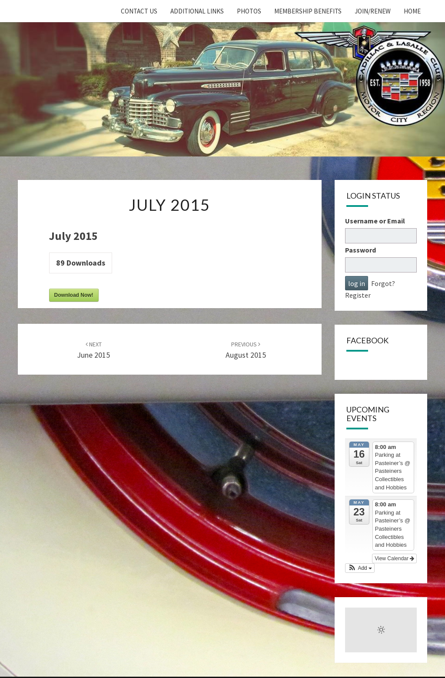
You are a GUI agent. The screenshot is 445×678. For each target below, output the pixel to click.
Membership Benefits (308, 11)
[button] (359, 568)
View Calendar (394, 558)
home (412, 11)
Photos (249, 11)
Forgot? (383, 283)
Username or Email (375, 220)
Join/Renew (373, 11)
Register (358, 295)
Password (360, 250)
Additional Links (197, 11)
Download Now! (73, 295)
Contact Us (139, 11)
